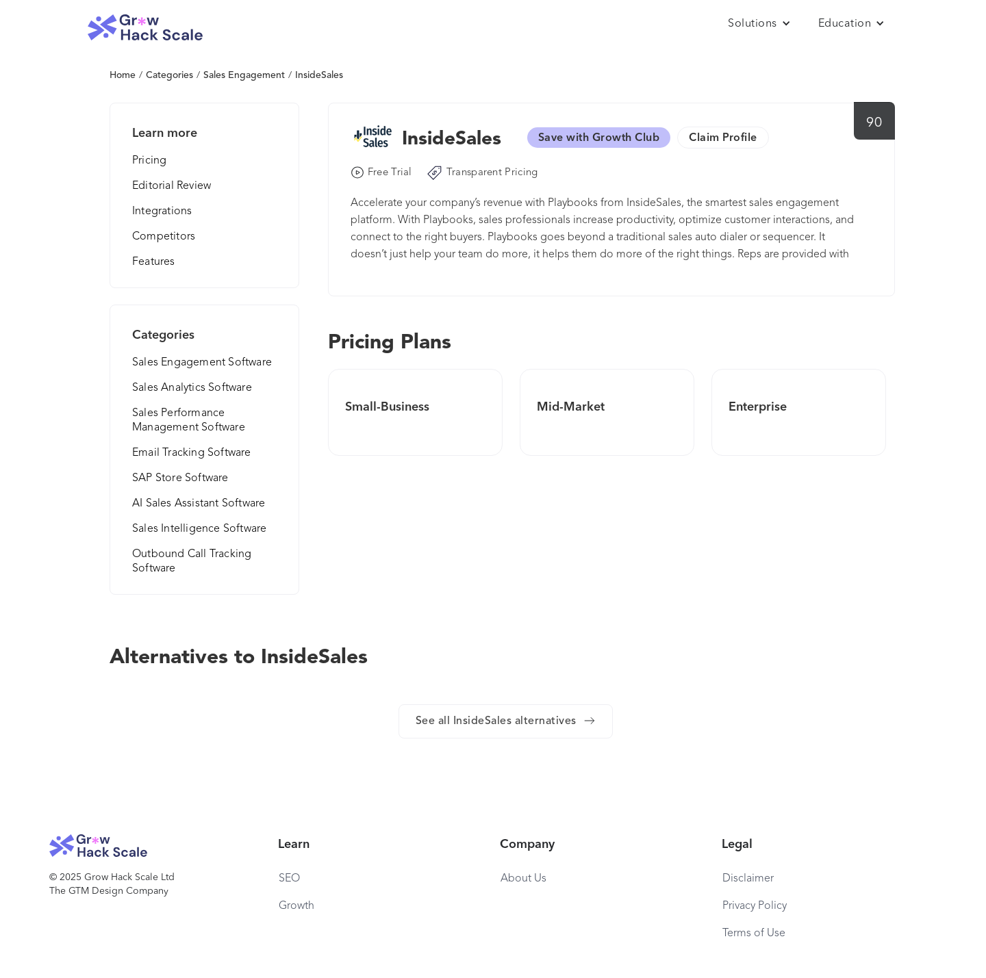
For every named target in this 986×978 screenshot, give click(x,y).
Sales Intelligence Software (199, 529)
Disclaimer (748, 878)
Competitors (163, 236)
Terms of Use (753, 933)
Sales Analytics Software (192, 388)
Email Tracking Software (191, 453)
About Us (523, 878)
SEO (289, 878)
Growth (296, 906)
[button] (759, 23)
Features (153, 262)
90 (874, 123)
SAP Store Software (180, 478)
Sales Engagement (244, 75)
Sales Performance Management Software (188, 420)
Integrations (162, 211)
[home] (145, 27)
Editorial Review (171, 186)
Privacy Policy (754, 906)
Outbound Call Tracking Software (191, 561)
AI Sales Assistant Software (198, 503)
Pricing (149, 160)
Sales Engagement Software (202, 362)
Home (123, 75)
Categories (169, 75)
